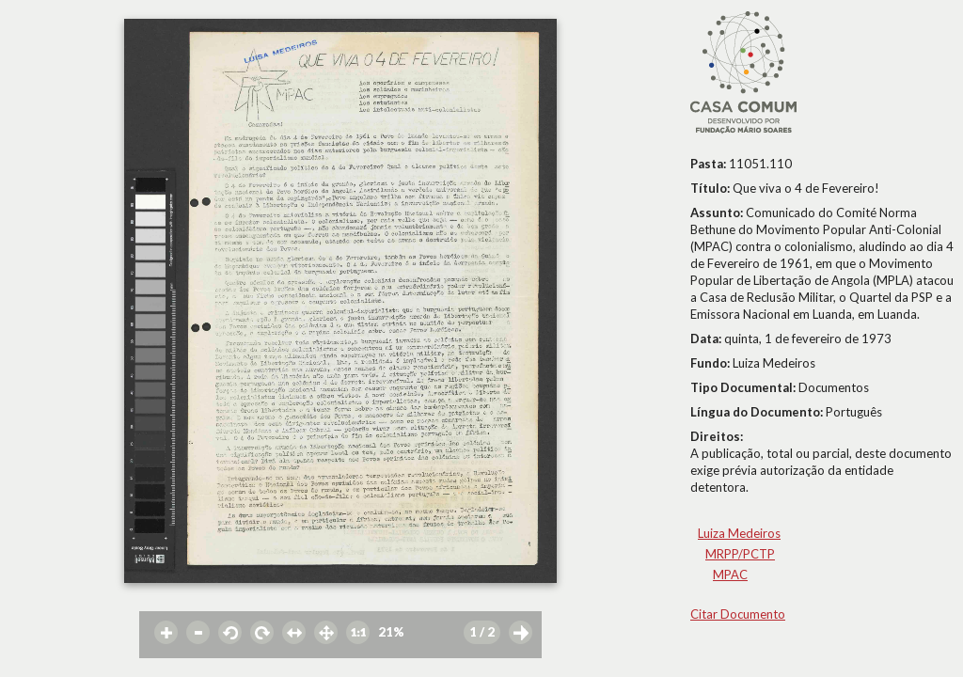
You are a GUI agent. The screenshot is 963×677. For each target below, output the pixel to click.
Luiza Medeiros (739, 533)
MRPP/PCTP (740, 553)
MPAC (730, 574)
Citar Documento (737, 614)
